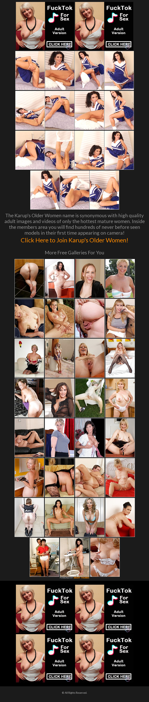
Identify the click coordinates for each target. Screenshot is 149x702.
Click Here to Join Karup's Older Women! (74, 240)
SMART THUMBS (81, 578)
